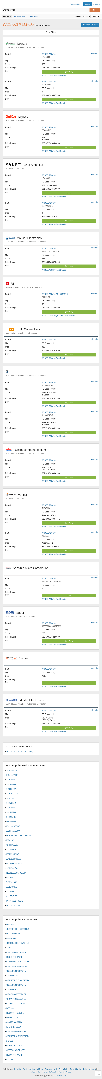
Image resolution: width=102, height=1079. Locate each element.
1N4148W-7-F (12, 976)
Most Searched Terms (36, 1069)
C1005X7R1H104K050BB (17, 929)
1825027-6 (11, 850)
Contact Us (17, 1069)
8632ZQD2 (11, 817)
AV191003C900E (13, 859)
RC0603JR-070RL (14, 1055)
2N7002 (9, 1041)
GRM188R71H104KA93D (17, 962)
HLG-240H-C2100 (14, 934)
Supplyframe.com (60, 1076)
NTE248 (10, 924)
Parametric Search (51, 1069)
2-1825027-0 (12, 770)
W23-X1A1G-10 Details (90, 25)
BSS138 (10, 1008)
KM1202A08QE (13, 826)
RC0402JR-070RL (14, 957)
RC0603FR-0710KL (15, 1013)
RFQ (69, 193)
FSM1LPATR (12, 775)
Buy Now (69, 72)
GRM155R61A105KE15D (17, 1036)
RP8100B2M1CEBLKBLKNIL (19, 836)
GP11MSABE (12, 845)
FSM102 (10, 840)
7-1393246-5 (12, 882)
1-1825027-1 (12, 798)
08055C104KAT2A (14, 1022)
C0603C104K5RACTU (16, 985)
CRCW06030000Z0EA (16, 994)
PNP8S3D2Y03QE (14, 901)
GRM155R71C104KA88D (17, 980)
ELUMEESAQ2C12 (14, 864)
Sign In (97, 4)
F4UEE (9, 878)
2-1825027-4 (12, 868)
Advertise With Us (65, 1072)
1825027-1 (11, 892)
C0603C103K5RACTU (16, 1050)
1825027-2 (11, 803)
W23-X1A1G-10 (48, 54)
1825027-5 (11, 784)
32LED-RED (11, 896)
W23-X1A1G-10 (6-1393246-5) (55, 294)
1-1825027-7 (12, 780)
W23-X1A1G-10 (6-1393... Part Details (58, 316)
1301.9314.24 (12, 794)
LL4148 (9, 1060)
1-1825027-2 (12, 808)
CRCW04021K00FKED (16, 966)
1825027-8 (11, 812)
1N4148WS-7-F (13, 990)
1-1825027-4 (12, 789)
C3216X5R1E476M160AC (17, 943)
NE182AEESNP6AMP (16, 873)
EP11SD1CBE (12, 854)
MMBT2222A (12, 1018)
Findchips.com (4, 4)
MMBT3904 (11, 938)
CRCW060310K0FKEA (16, 952)
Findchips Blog (75, 4)
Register (88, 4)
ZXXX (9, 948)
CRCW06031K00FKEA (16, 1032)
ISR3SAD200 (12, 822)
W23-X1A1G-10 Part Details (54, 76)
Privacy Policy (63, 1069)
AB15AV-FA (11, 887)
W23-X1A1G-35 (13, 906)
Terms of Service (75, 1069)
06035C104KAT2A (14, 1046)
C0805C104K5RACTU (16, 971)
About (25, 1069)
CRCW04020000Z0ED (16, 999)
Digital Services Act (89, 1069)
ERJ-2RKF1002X (13, 1027)
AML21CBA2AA (13, 831)
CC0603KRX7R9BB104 (16, 1004)
